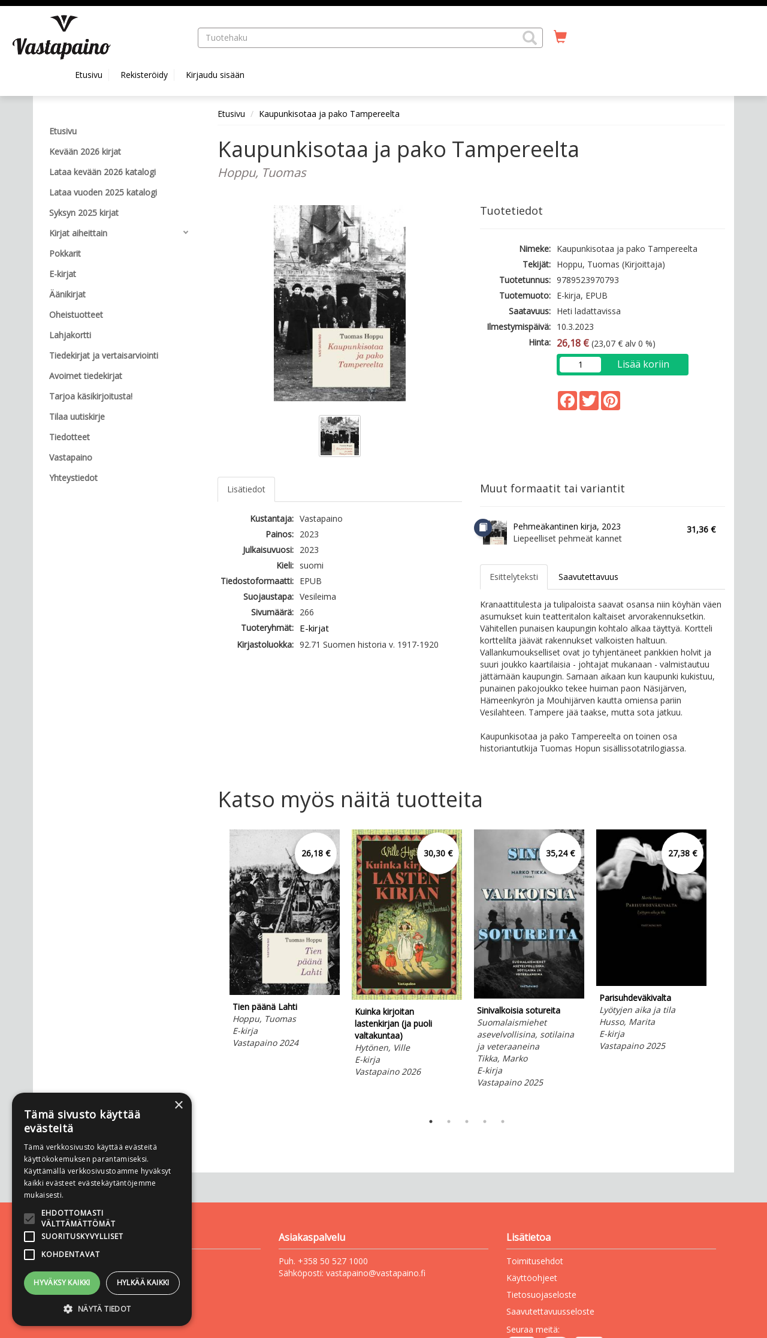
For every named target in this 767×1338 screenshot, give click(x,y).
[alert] (102, 1209)
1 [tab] (431, 1121)
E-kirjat (314, 628)
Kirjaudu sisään (215, 74)
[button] (530, 38)
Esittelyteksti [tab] (514, 576)
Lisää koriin (643, 364)
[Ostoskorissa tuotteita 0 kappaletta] (560, 37)
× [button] (178, 1105)
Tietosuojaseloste (541, 1294)
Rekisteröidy (144, 74)
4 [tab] (485, 1121)
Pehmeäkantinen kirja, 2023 (567, 526)
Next (719, 968)
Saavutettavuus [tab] (588, 576)
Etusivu (88, 74)
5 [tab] (503, 1121)
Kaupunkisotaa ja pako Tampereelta (329, 113)
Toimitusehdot (534, 1261)
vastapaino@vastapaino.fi (375, 1273)
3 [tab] (467, 1121)
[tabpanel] (285, 940)
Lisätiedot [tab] (246, 489)
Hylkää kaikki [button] (143, 1282)
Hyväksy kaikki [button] (62, 1282)
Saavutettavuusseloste (550, 1311)
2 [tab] (449, 1121)
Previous (215, 968)
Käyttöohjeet (531, 1277)
